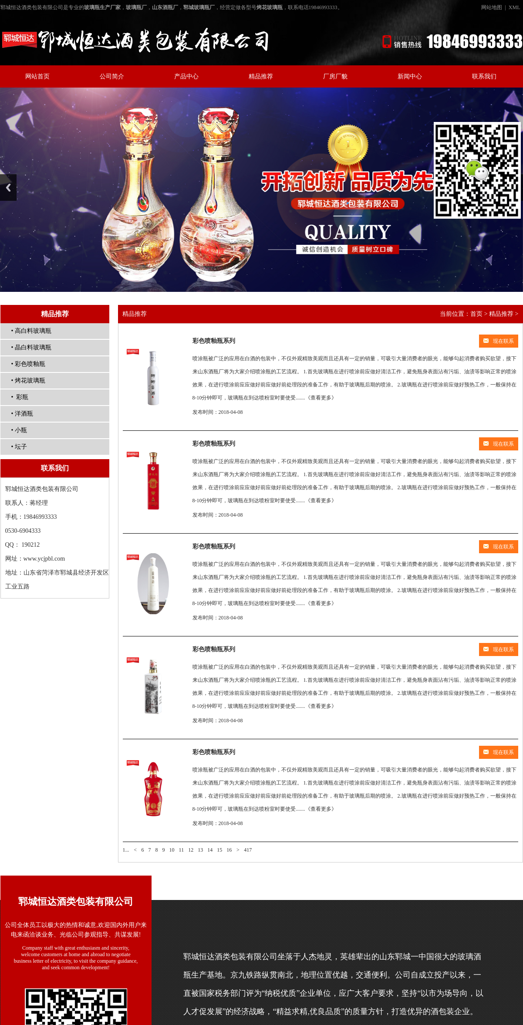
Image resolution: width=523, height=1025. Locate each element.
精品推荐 (261, 76)
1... (126, 850)
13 (200, 850)
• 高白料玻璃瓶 (31, 331)
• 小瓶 (19, 430)
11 (181, 850)
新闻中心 (410, 76)
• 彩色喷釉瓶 (28, 364)
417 (248, 850)
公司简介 (112, 76)
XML (514, 7)
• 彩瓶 (20, 397)
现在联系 (498, 341)
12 (190, 850)
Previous (8, 187)
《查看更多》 (321, 398)
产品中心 (186, 76)
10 (172, 850)
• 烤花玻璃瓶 (28, 380)
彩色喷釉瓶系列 (213, 341)
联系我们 (484, 76)
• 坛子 (19, 446)
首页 (476, 314)
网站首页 (37, 76)
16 (229, 850)
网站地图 (491, 7)
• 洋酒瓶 (22, 413)
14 (210, 850)
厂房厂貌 (335, 76)
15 (219, 850)
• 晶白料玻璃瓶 (31, 347)
